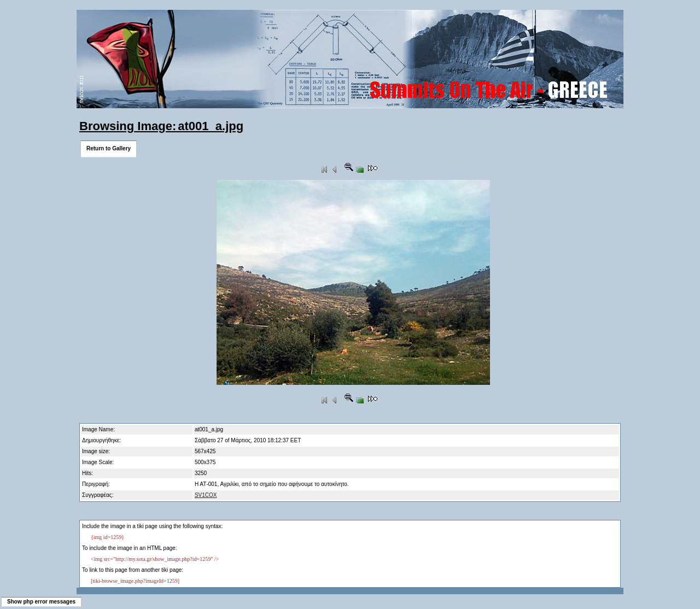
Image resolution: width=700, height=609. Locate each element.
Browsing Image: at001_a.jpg (161, 126)
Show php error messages (41, 602)
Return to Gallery (108, 148)
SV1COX (206, 495)
